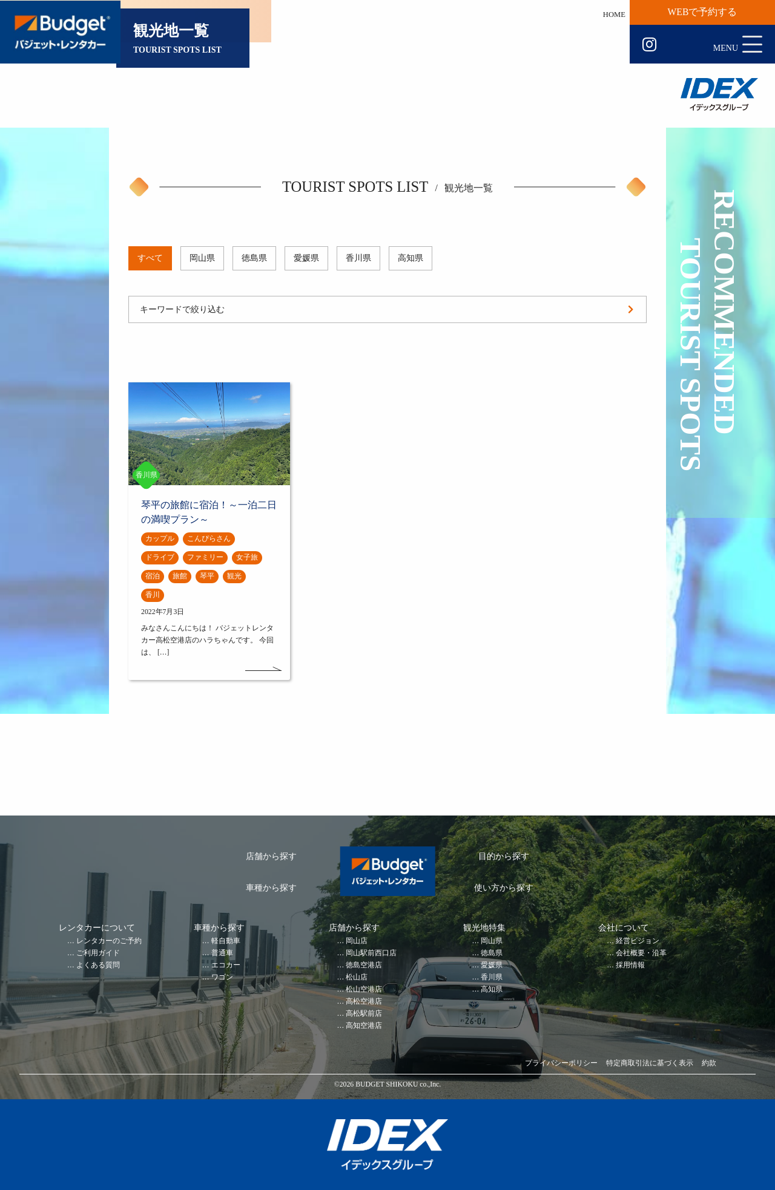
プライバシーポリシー (561, 1063)
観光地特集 (484, 927)
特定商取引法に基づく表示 (649, 1063)
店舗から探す (271, 856)
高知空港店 (364, 1026)
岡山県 (202, 258)
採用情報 (630, 965)
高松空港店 (364, 1001)
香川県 (358, 258)
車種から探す (271, 887)
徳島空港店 (364, 965)
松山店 (357, 977)
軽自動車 (225, 941)
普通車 (222, 953)
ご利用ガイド (98, 953)
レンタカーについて (97, 927)
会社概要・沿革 (641, 953)
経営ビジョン (637, 941)
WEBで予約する (702, 12)
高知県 (410, 258)
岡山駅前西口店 (371, 953)
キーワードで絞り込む (182, 309)
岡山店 (357, 941)
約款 (709, 1063)
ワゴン (222, 977)
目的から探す (503, 856)
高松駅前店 (364, 1014)
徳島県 (254, 258)
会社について (623, 927)
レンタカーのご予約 (109, 941)
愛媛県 (306, 258)
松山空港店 (364, 989)
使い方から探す (503, 887)
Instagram (649, 45)
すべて (150, 258)
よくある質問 (98, 965)
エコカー (225, 965)
